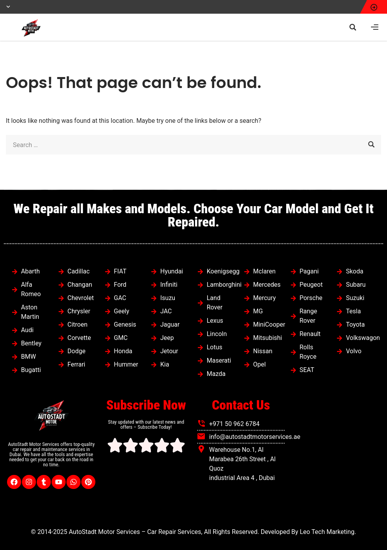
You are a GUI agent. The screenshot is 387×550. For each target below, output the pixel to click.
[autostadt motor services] (336, 457)
